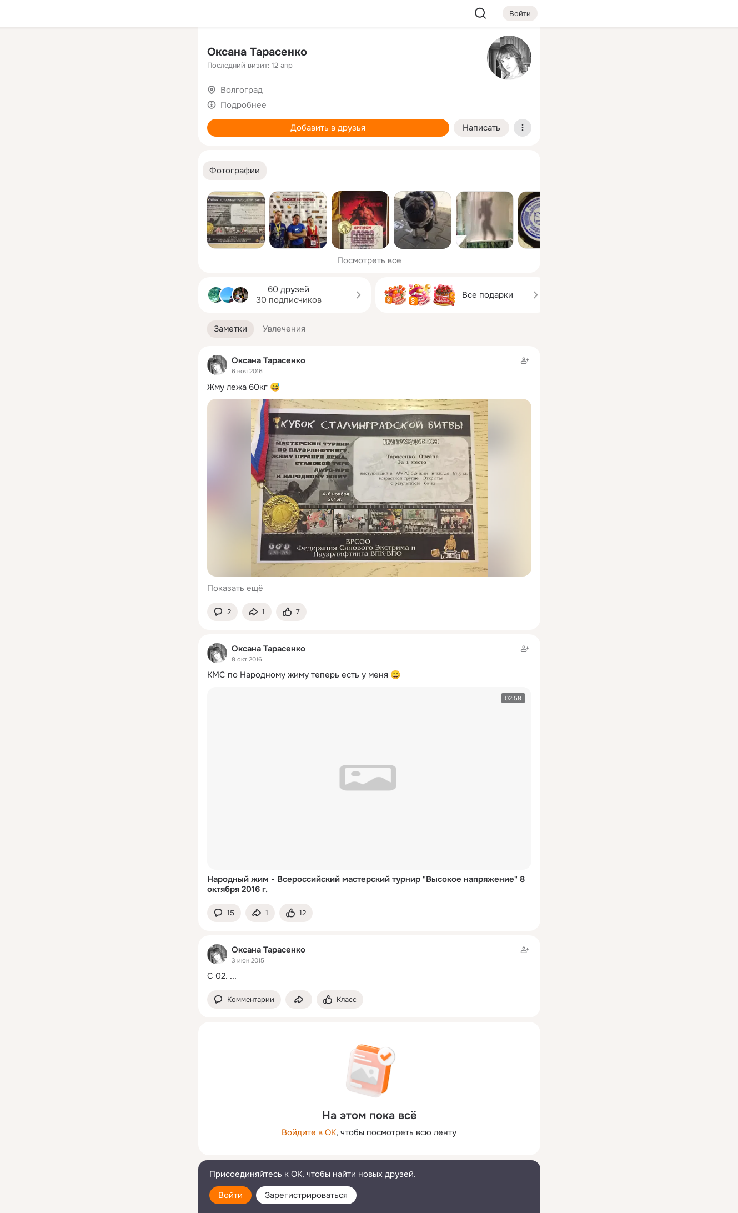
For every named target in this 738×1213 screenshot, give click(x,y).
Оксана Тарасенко (257, 52)
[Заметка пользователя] (369, 962)
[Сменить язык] (116, 1151)
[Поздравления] (115, 151)
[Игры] (164, 151)
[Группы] (164, 53)
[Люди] (115, 102)
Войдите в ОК (309, 1132)
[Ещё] (116, 1127)
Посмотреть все (369, 260)
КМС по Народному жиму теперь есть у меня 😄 (304, 674)
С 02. (217, 975)
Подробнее (243, 105)
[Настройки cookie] (116, 1198)
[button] (235, 171)
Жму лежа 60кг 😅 (243, 387)
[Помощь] (67, 200)
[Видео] (164, 102)
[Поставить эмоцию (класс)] (291, 612)
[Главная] (67, 53)
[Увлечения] (115, 53)
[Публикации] (67, 102)
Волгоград (241, 90)
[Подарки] (67, 151)
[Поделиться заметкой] (257, 612)
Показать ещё (235, 588)
